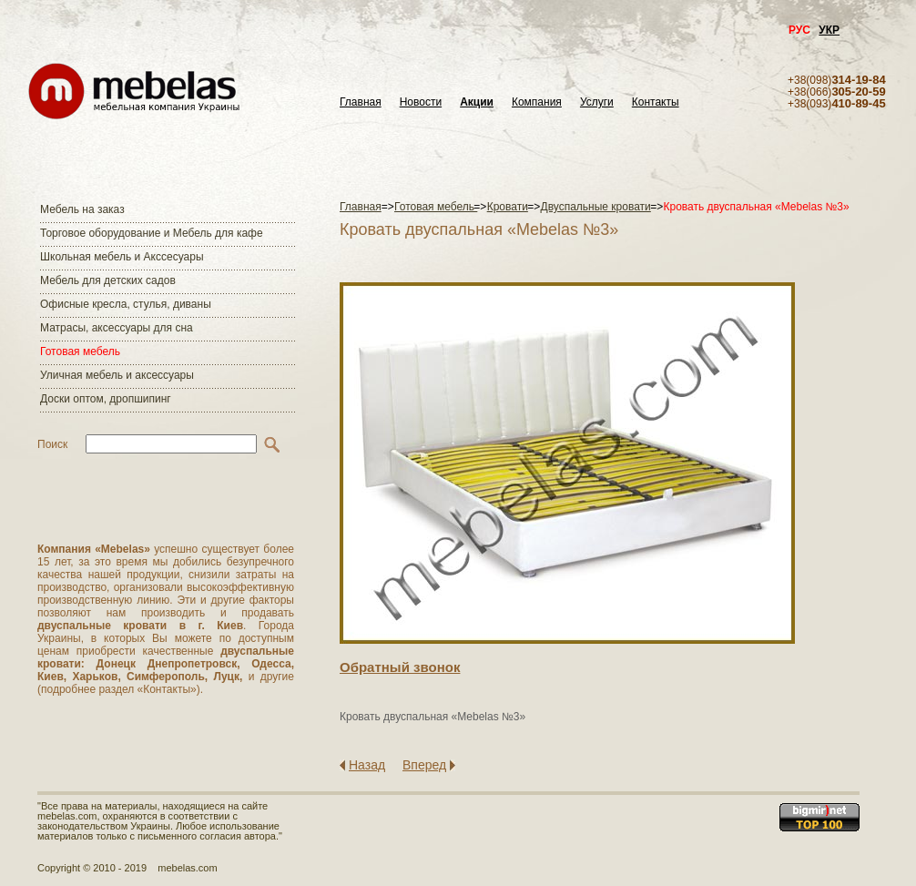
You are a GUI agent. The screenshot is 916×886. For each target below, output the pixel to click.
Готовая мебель (80, 351)
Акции (477, 102)
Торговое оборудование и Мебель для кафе (151, 233)
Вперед (424, 765)
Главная (361, 102)
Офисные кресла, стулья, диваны (125, 304)
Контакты (655, 102)
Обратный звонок (400, 667)
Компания (537, 102)
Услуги (597, 102)
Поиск (52, 444)
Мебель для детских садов (108, 280)
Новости (421, 102)
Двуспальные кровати (596, 206)
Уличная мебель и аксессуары (117, 375)
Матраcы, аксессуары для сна (116, 327)
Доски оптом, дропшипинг (105, 398)
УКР (829, 30)
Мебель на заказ (82, 209)
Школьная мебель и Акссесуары (122, 256)
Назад (367, 765)
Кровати (507, 206)
